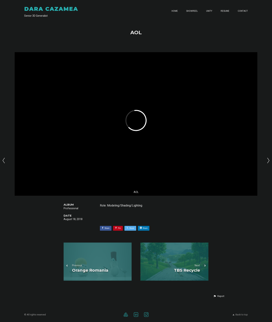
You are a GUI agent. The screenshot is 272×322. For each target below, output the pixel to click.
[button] (219, 296)
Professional (71, 208)
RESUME (225, 11)
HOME (175, 11)
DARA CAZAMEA (51, 8)
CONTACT (243, 11)
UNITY (209, 11)
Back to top (240, 314)
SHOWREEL (192, 11)
